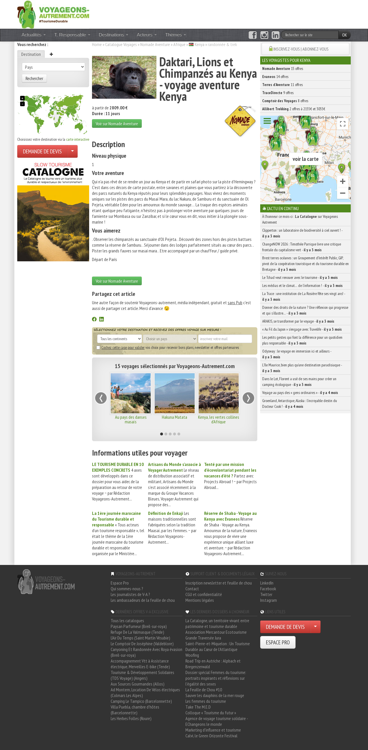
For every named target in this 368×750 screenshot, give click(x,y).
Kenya (199, 44)
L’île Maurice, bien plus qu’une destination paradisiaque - (302, 367)
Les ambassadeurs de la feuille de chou (143, 600)
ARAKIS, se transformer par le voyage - (298, 321)
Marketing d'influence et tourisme (213, 730)
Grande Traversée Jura (203, 638)
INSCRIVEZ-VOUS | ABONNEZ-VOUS (301, 49)
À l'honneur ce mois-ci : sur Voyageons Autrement (300, 219)
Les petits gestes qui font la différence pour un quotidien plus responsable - (302, 340)
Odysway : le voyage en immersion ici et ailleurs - (296, 354)
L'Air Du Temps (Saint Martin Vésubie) (140, 638)
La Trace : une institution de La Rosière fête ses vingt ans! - (303, 296)
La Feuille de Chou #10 (203, 689)
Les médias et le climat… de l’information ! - (302, 285)
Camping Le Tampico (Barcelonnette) (141, 701)
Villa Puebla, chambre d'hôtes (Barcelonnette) (135, 709)
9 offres (278, 92)
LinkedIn (266, 583)
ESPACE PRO (278, 642)
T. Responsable (72, 34)
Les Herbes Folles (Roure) (131, 718)
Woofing (192, 655)
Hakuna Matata (174, 417)
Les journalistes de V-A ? (130, 594)
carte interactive (77, 139)
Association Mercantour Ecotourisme (216, 632)
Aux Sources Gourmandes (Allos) (137, 684)
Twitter (266, 594)
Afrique (179, 44)
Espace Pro (120, 583)
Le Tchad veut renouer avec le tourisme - (300, 277)
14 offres (275, 76)
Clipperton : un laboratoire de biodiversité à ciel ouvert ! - (302, 233)
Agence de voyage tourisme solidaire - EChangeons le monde (216, 721)
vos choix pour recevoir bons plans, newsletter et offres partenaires (167, 347)
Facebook (268, 588)
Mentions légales (199, 600)
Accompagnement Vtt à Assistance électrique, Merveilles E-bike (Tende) (140, 663)
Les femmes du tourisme (205, 701)
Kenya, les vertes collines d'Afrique (218, 419)
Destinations (114, 34)
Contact (192, 588)
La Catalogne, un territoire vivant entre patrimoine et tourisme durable (217, 623)
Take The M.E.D (198, 707)
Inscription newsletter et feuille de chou (218, 583)
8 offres (285, 100)
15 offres (282, 68)
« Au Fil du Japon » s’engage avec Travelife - (302, 329)
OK (344, 35)
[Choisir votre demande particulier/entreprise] (72, 151)
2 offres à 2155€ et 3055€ (293, 108)
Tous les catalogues (127, 620)
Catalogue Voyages (121, 44)
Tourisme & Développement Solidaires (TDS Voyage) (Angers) (142, 675)
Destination (31, 54)
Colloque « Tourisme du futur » (210, 712)
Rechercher (34, 78)
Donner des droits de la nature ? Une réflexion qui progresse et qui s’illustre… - (305, 310)
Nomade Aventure (155, 44)
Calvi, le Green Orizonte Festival (211, 735)
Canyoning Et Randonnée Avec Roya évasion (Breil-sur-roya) (146, 652)
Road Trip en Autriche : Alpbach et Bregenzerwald (213, 663)
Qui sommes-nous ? (127, 588)
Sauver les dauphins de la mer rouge (214, 695)
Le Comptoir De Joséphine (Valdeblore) (142, 643)
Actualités (34, 34)
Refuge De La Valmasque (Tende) (137, 632)
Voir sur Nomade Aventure (117, 123)
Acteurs (147, 34)
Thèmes (175, 34)
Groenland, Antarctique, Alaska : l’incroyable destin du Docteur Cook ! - (299, 403)
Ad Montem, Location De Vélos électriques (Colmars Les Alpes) (145, 692)
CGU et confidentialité (203, 594)
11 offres (282, 84)
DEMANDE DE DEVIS (42, 151)
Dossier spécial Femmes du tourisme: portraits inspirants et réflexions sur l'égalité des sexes (215, 678)
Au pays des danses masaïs (131, 419)
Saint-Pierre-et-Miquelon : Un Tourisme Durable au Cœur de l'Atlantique (217, 646)
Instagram (268, 600)
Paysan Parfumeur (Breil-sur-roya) (139, 626)
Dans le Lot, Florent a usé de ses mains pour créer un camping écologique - (299, 381)
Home (97, 44)
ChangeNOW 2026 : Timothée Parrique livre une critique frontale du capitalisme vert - (301, 246)
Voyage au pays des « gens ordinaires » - (300, 392)
